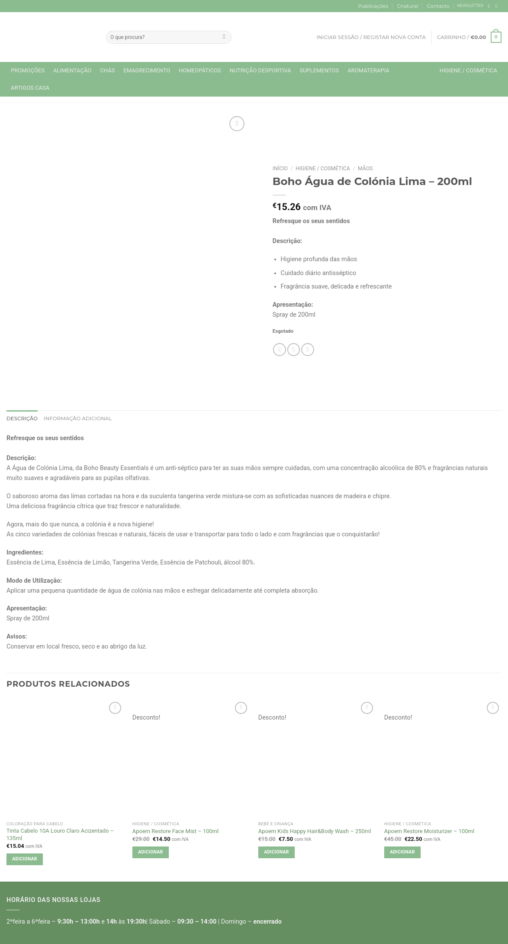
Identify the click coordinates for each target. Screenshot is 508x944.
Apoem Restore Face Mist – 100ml (175, 831)
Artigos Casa (30, 87)
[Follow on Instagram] (497, 6)
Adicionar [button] (24, 859)
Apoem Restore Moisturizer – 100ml (429, 831)
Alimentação (72, 70)
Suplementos (319, 70)
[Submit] (224, 37)
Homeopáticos (200, 70)
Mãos (365, 168)
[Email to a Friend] (293, 349)
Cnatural (407, 6)
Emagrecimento (146, 70)
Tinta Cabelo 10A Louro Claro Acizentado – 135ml (60, 834)
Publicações (373, 6)
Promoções (28, 70)
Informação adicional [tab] (78, 418)
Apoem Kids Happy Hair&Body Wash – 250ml (314, 831)
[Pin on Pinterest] (307, 349)
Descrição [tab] (22, 418)
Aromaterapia (368, 70)
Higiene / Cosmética (468, 70)
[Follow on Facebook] (490, 6)
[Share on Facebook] (279, 349)
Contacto (438, 6)
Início (280, 168)
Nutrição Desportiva (260, 70)
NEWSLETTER (470, 5)
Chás (107, 70)
